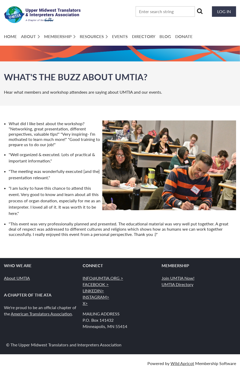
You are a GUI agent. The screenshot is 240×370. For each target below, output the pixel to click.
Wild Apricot (182, 363)
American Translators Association (41, 313)
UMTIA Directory (177, 284)
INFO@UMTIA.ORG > (103, 278)
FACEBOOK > (96, 284)
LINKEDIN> (93, 290)
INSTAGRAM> (96, 296)
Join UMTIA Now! (178, 278)
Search (200, 11)
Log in (224, 11)
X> (85, 303)
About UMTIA (17, 278)
